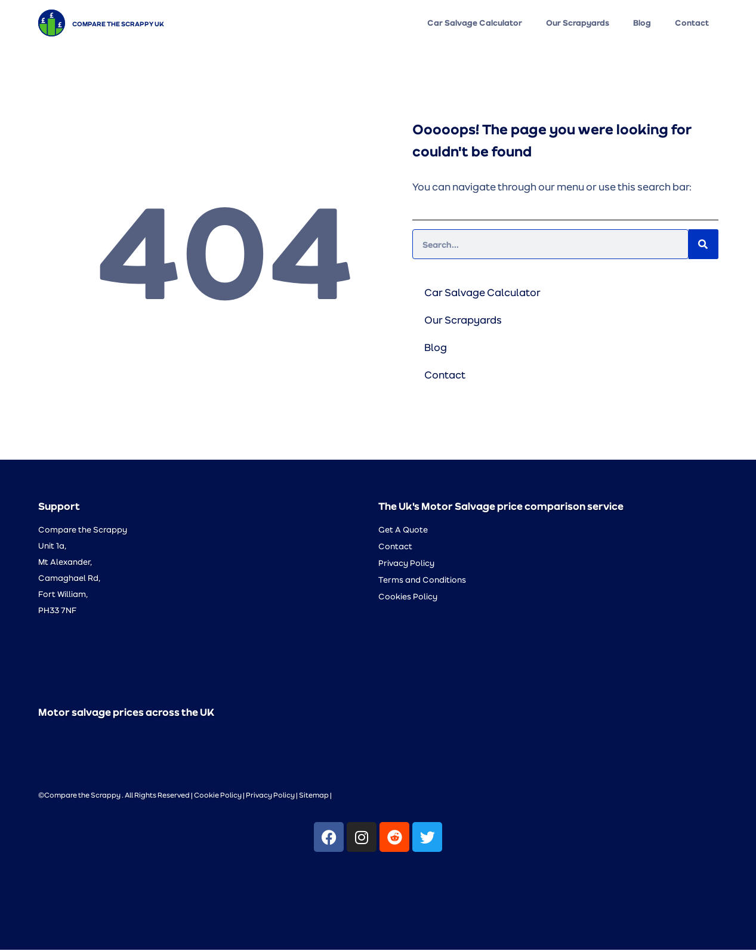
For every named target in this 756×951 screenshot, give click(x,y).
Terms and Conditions (422, 580)
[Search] (703, 245)
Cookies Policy (407, 597)
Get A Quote (403, 530)
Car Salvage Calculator (474, 23)
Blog (642, 23)
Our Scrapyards (577, 23)
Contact (692, 23)
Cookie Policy (218, 796)
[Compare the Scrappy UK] (51, 23)
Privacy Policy (406, 564)
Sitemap (314, 796)
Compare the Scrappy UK (118, 23)
